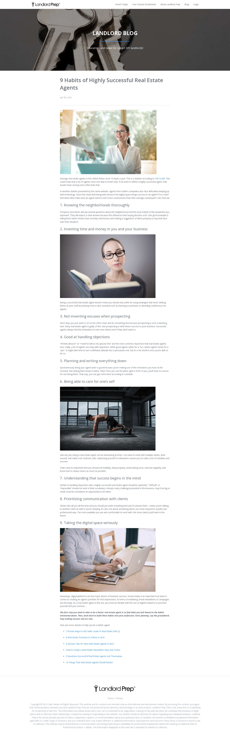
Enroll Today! (121, 4)
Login (196, 4)
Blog (187, 4)
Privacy (119, 698)
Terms (110, 698)
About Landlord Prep (170, 4)
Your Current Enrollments (144, 4)
